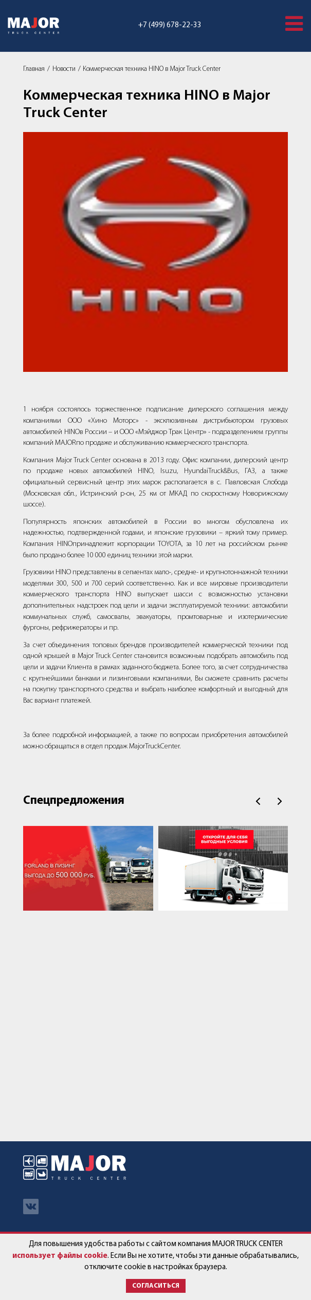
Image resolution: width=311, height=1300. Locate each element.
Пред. (258, 801)
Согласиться (155, 1286)
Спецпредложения (73, 801)
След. (279, 801)
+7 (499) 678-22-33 (170, 25)
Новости (64, 69)
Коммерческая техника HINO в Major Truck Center (152, 69)
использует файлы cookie (59, 1256)
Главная (34, 69)
